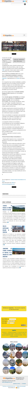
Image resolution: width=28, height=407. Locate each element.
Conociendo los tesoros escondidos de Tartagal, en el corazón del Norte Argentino (7, 252)
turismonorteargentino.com (8, 184)
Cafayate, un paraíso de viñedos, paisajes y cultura (7, 208)
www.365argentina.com (7, 382)
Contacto (24, 383)
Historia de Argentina (13, 332)
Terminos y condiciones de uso (9, 386)
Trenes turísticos (19, 333)
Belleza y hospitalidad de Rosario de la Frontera (7, 229)
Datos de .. (5, 332)
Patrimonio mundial (18, 334)
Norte (18, 78)
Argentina (4, 78)
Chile (3, 70)
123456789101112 (12, 321)
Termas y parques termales (9, 333)
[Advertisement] (13, 19)
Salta (13, 182)
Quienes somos (16, 383)
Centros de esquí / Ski (22, 332)
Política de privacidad (21, 386)
